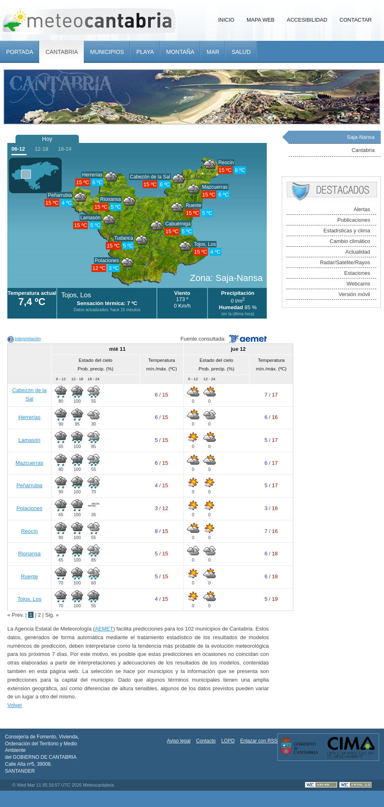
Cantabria (61, 52)
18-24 (64, 149)
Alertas (362, 209)
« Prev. (16, 615)
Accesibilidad (307, 20)
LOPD (228, 741)
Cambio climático (350, 241)
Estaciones (357, 273)
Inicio (226, 20)
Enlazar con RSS (258, 741)
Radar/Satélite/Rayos (345, 262)
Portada (19, 52)
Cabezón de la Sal (150, 177)
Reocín (226, 162)
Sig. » (52, 615)
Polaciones (107, 260)
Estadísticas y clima (347, 230)
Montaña (180, 52)
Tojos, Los (205, 244)
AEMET (104, 629)
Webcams (358, 284)
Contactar (355, 20)
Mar (213, 52)
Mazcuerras (215, 187)
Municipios (107, 52)
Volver (14, 705)
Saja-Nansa (361, 137)
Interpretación (28, 339)
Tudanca (123, 238)
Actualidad (357, 252)
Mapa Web (261, 20)
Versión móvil (354, 294)
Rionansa (110, 199)
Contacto (206, 741)
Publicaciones (353, 220)
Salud (241, 52)
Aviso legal (179, 741)
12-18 (41, 149)
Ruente (193, 205)
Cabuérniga (177, 224)
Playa (145, 52)
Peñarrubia (60, 195)
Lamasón (90, 218)
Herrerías (92, 175)
